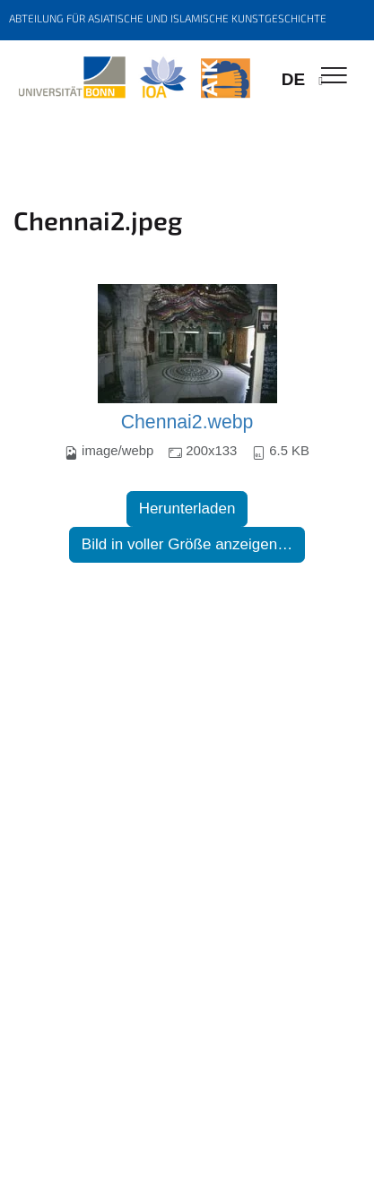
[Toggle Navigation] (334, 76)
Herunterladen (187, 508)
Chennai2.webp (187, 422)
